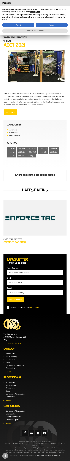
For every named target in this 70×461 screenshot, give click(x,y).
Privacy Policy (34, 307)
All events (13, 130)
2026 (11, 148)
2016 (11, 156)
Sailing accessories (13, 417)
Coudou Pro (10, 368)
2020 (21, 152)
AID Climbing (11, 356)
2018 (43, 152)
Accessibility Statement (44, 455)
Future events (14, 135)
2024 (32, 148)
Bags (8, 362)
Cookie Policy (23, 455)
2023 (43, 148)
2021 (11, 152)
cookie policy (35, 12)
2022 (53, 148)
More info (10, 112)
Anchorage (10, 359)
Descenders (10, 397)
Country (10, 288)
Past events (13, 132)
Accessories (10, 353)
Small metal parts (12, 419)
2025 (21, 148)
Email (9, 278)
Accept (51, 25)
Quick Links (10, 414)
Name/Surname (13, 268)
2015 (21, 156)
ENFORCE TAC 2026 (14, 242)
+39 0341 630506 (14, 343)
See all (8, 372)
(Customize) (32, 455)
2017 (53, 152)
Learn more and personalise (35, 31)
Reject (18, 25)
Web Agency (56, 455)
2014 (31, 156)
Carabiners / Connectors (15, 365)
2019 (32, 152)
